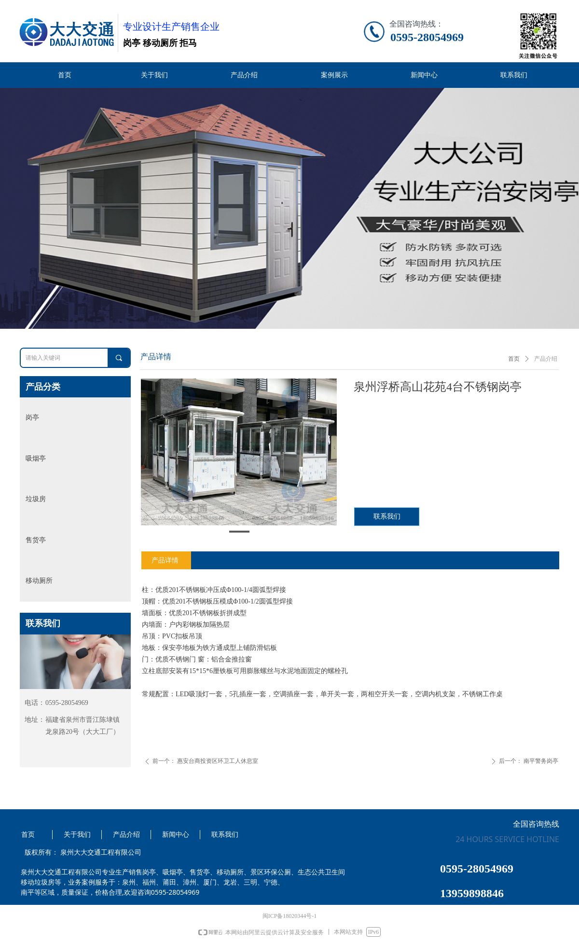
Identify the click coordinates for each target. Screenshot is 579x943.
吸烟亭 (36, 458)
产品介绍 (545, 358)
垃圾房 (36, 499)
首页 (514, 358)
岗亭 (32, 417)
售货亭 (36, 540)
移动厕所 (39, 580)
